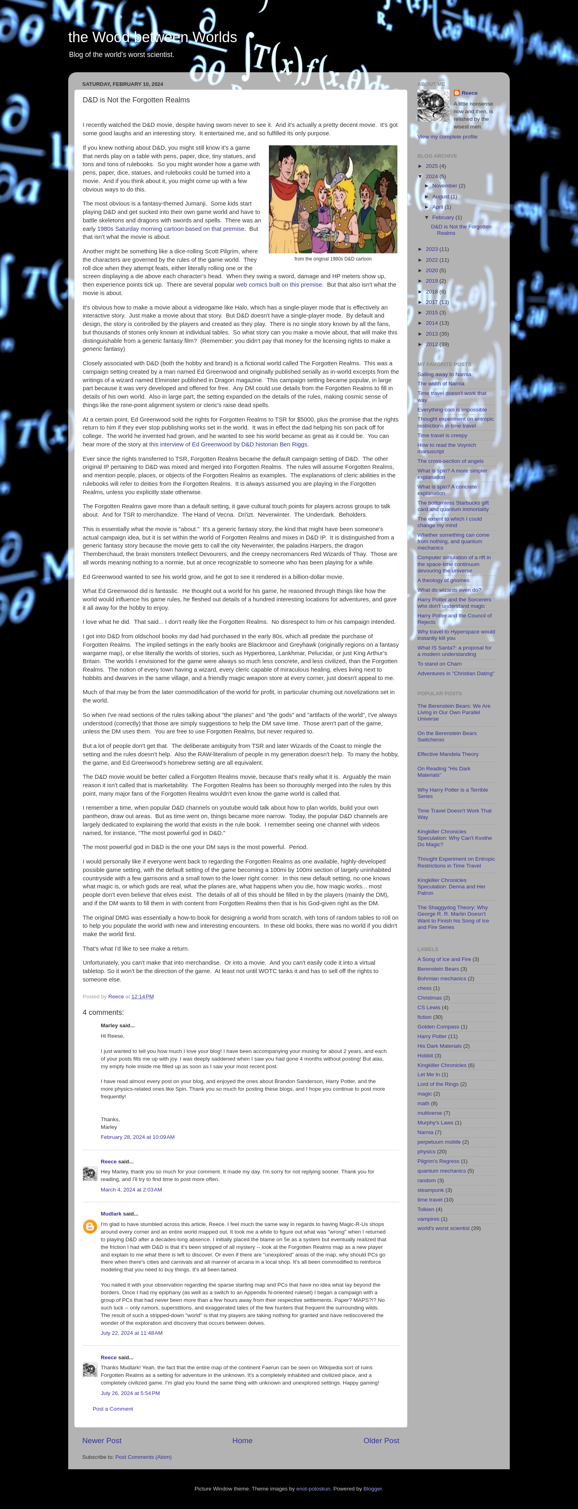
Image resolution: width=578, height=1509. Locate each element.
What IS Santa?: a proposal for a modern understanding (454, 651)
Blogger (373, 1489)
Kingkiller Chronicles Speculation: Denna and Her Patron (451, 886)
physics (426, 1152)
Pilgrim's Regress (438, 1161)
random (426, 1180)
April (438, 207)
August (441, 196)
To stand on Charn (439, 664)
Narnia (425, 1132)
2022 (433, 260)
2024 (433, 176)
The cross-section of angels (450, 461)
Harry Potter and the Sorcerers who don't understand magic (454, 603)
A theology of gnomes (443, 580)
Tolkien (425, 1209)
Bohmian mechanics (441, 978)
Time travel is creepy (442, 435)
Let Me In (428, 1074)
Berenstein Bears (438, 969)
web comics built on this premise (279, 284)
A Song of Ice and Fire (444, 959)
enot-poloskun (313, 1489)
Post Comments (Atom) (144, 1457)
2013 (433, 334)
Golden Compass (438, 1027)
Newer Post (102, 1440)
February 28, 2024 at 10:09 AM (138, 1137)
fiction (424, 1017)
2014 (433, 323)
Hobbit (425, 1056)
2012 (433, 344)
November (445, 186)
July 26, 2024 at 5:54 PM (130, 1393)
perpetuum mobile (439, 1142)
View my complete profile (447, 137)
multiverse (429, 1113)
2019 (433, 281)
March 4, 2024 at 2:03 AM (131, 1190)
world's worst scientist (443, 1228)
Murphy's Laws (435, 1123)
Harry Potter (432, 1036)
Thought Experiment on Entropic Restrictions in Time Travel (456, 862)
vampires (428, 1219)
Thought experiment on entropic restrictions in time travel (455, 422)
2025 (433, 166)
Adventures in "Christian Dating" (456, 673)
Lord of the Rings (438, 1084)
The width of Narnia (440, 384)
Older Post (381, 1440)
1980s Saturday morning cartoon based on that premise (170, 229)
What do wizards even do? (449, 590)
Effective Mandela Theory (448, 754)
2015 (433, 313)
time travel (429, 1200)
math (423, 1103)
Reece (109, 1162)
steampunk (430, 1190)
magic (424, 1094)
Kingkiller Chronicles (441, 1065)
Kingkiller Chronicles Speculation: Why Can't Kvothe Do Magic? (454, 838)
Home (242, 1440)
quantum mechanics (441, 1171)
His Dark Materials (439, 1046)
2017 (433, 302)
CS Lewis (428, 1007)
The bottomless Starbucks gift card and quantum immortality (453, 506)
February (444, 217)
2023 (433, 249)
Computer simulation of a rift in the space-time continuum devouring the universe (454, 563)
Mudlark (111, 1214)
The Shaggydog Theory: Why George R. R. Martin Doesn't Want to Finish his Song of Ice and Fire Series (453, 917)
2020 (433, 270)
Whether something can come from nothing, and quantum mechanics (453, 541)
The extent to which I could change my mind (449, 522)
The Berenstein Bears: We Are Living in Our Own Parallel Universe (453, 712)
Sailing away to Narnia (444, 374)
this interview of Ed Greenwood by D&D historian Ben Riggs (228, 444)
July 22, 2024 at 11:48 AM (132, 1333)
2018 (433, 292)
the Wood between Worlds (152, 37)
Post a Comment (113, 1409)
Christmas (429, 998)
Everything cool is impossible (452, 410)
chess (424, 988)
